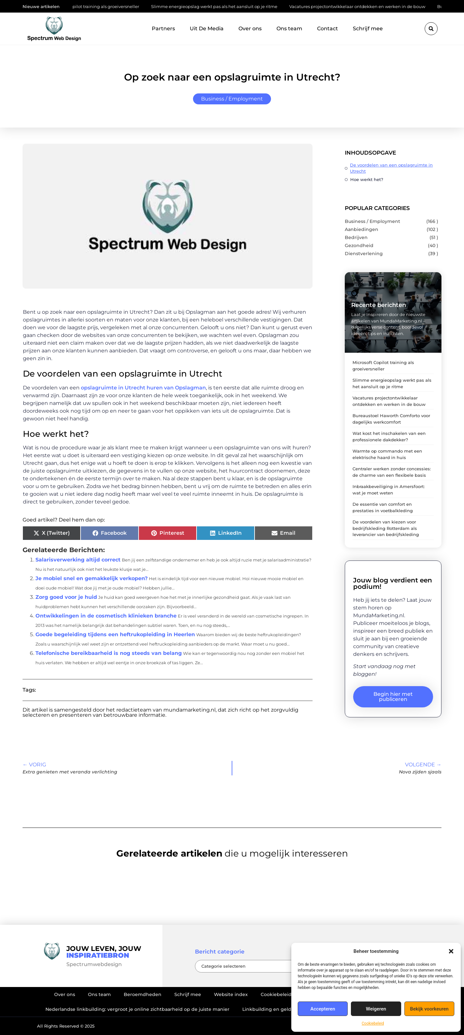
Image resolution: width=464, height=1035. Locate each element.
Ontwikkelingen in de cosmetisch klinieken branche (106, 616)
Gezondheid (359, 245)
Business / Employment (232, 99)
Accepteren (322, 1009)
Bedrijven (356, 237)
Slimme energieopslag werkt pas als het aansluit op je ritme (218, 6)
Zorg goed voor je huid (66, 597)
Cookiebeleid (373, 1023)
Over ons (250, 28)
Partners (163, 28)
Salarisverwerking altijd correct (78, 560)
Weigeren (376, 1009)
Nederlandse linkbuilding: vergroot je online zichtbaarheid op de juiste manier (137, 1009)
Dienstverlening (364, 253)
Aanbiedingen (361, 229)
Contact (327, 28)
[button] (451, 951)
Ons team (289, 28)
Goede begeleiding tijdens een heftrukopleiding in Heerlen (115, 634)
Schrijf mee (368, 28)
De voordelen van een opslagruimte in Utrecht (391, 168)
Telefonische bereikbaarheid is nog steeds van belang (108, 653)
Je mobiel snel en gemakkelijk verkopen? (91, 578)
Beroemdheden (142, 994)
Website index (231, 994)
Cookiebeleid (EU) (282, 994)
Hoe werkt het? (366, 179)
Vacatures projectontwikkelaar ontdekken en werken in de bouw (360, 6)
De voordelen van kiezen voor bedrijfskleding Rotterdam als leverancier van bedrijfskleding (386, 528)
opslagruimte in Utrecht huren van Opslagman (143, 388)
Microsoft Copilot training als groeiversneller (96, 6)
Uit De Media (207, 28)
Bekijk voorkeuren (429, 1009)
